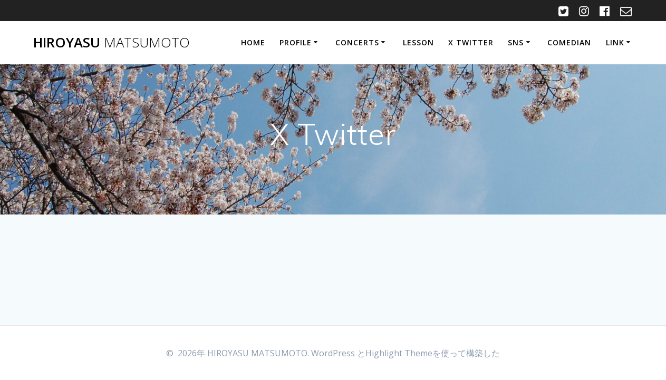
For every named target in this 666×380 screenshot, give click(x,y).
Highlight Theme (398, 353)
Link (615, 42)
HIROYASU (111, 43)
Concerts (357, 42)
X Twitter (471, 42)
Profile (295, 42)
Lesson (418, 42)
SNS (516, 42)
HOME (253, 42)
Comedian (569, 42)
